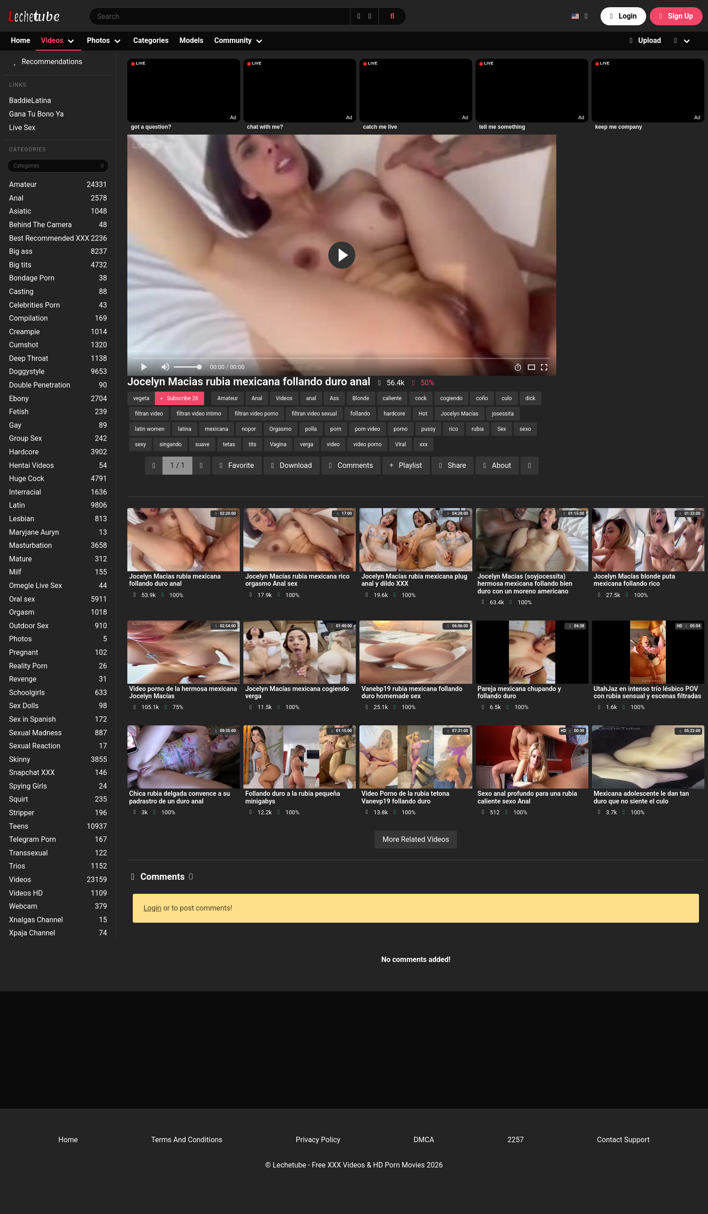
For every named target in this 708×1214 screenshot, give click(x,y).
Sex (501, 429)
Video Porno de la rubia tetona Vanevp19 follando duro (405, 797)
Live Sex (22, 127)
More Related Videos (415, 839)
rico (453, 429)
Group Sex (58, 438)
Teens (58, 826)
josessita (503, 414)
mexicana (216, 429)
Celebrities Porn (58, 305)
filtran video (149, 414)
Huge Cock (58, 478)
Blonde (361, 398)
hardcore (394, 414)
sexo (525, 429)
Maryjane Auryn (58, 532)
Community (233, 40)
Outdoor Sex (58, 625)
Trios (58, 866)
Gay (58, 425)
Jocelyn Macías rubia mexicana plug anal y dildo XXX (414, 580)
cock (421, 398)
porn (336, 429)
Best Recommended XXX (58, 238)
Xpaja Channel (58, 933)
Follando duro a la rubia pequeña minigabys (292, 797)
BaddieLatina (30, 100)
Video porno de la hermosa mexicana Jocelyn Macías (183, 692)
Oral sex (58, 599)
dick (531, 398)
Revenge (58, 679)
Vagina (278, 444)
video (333, 444)
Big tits (58, 265)
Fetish (58, 411)
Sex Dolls (58, 705)
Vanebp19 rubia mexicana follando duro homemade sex (411, 692)
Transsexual (58, 853)
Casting (58, 291)
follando (360, 414)
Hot (423, 414)
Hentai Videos (58, 465)
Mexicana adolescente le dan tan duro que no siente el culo (641, 797)
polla (311, 429)
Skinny (58, 759)
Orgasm (58, 612)
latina (184, 429)
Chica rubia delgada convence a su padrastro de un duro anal (179, 797)
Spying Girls (58, 786)
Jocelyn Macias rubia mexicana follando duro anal (175, 580)
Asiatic (58, 211)
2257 (516, 1139)
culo (507, 398)
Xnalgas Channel (58, 920)
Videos (52, 40)
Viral (400, 444)
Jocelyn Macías (459, 414)
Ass (334, 398)
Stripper (58, 812)
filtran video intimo (199, 414)
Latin (58, 505)
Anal (58, 198)
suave (202, 444)
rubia (478, 429)
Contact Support (623, 1139)
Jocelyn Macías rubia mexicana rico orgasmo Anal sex (297, 580)
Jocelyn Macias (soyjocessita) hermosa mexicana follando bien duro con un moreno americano (525, 584)
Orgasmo (281, 429)
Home (20, 40)
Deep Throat (58, 358)
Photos (98, 40)
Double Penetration (58, 385)
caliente (392, 398)
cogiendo (451, 398)
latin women (149, 429)
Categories (150, 40)
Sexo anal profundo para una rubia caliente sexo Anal (528, 797)
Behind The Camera (58, 224)
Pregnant (58, 652)
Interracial (58, 492)
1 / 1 (177, 465)
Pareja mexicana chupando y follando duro (519, 692)
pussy (428, 429)
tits (252, 444)
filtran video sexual (314, 414)
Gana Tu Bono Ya (36, 114)
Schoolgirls (58, 692)
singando (170, 444)
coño (482, 398)
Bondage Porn (58, 278)
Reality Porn (58, 666)
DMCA (424, 1139)
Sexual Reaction (58, 746)
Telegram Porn (58, 839)
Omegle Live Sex (58, 585)
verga (306, 444)
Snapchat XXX (58, 772)
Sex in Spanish (58, 719)
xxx (423, 444)
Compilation (58, 318)
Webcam (58, 906)
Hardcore (58, 452)
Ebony (58, 398)
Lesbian (58, 518)
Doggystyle (58, 371)
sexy (140, 444)
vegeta (141, 398)
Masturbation (58, 545)
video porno (367, 444)
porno (401, 429)
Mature (58, 559)
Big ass (58, 251)
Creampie (58, 331)
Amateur (58, 184)
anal (311, 398)
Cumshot (58, 345)
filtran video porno (256, 414)
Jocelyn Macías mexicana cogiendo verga (297, 692)
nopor (249, 429)
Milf (58, 572)
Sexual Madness (58, 733)
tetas (229, 444)
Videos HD (58, 893)
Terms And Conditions (187, 1139)
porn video (367, 429)
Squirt (58, 799)
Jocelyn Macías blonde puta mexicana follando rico (634, 580)
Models (191, 40)
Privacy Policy (318, 1139)
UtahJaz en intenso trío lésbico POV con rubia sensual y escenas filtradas (647, 692)
